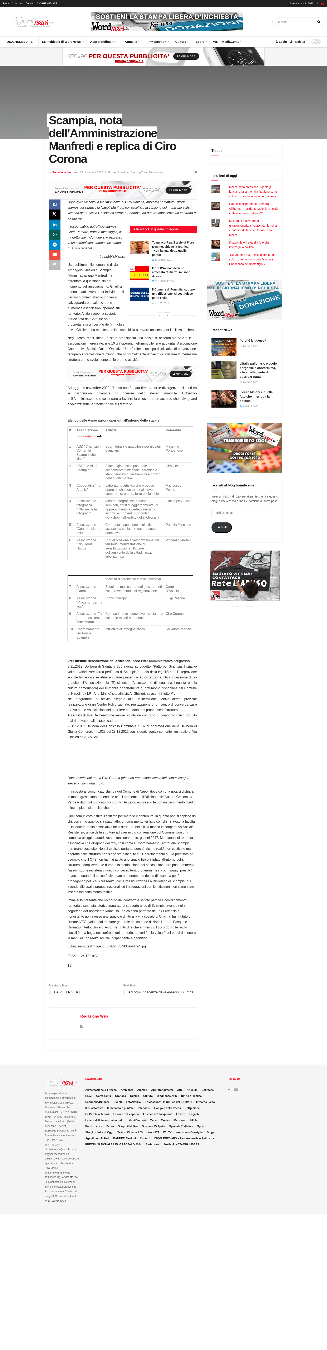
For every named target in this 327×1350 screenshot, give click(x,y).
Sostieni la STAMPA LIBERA (181, 1144)
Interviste (144, 1108)
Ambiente (127, 1089)
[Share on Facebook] (54, 205)
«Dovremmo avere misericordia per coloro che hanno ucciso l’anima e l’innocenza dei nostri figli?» (252, 259)
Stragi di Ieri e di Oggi (99, 1132)
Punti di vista (93, 1126)
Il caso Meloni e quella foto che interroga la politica (256, 396)
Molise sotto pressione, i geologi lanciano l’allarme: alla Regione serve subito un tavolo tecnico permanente (253, 191)
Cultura (182, 40)
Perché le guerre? (253, 340)
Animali (142, 1089)
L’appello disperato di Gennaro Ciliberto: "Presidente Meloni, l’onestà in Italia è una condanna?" (253, 208)
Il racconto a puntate (120, 1108)
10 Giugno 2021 (162, 302)
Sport (201, 40)
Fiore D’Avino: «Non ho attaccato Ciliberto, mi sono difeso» (171, 272)
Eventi (118, 1102)
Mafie (153, 1120)
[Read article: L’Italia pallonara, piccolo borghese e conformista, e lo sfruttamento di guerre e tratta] (223, 370)
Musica (165, 1120)
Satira (110, 1126)
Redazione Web (62, 172)
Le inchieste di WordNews (62, 40)
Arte (179, 1089)
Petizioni (179, 1120)
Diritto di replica (118, 172)
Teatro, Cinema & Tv (130, 1132)
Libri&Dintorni (137, 1120)
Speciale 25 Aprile (153, 1126)
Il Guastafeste (94, 1108)
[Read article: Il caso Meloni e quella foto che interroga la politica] (223, 399)
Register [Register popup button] (297, 41)
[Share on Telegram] (54, 245)
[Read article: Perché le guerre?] (223, 347)
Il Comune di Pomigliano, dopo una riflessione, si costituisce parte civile (173, 293)
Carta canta (103, 1095)
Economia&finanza (97, 1102)
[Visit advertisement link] (167, 21)
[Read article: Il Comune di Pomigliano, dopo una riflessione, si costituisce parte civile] (139, 294)
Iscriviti (222, 527)
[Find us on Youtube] (236, 1089)
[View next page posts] (167, 315)
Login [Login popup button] (281, 41)
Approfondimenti (104, 40)
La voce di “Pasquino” (157, 1114)
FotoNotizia (133, 1102)
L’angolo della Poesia (168, 1108)
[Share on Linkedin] (54, 225)
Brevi (88, 1095)
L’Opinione (193, 1108)
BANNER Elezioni (124, 1138)
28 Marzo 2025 (162, 260)
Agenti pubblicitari (97, 1138)
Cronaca (120, 1095)
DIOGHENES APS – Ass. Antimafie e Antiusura (184, 1138)
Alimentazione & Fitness (101, 1089)
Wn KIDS (153, 1132)
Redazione (152, 1144)
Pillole (193, 1120)
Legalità (194, 1114)
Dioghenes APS (167, 1095)
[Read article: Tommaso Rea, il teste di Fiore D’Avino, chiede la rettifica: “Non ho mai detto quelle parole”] (139, 247)
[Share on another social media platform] (54, 265)
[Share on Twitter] (54, 215)
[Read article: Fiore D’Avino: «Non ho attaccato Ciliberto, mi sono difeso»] (139, 273)
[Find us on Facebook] (229, 1089)
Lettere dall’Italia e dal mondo (104, 1120)
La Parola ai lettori (97, 1114)
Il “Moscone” (156, 41)
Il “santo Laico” (206, 1102)
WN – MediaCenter (227, 41)
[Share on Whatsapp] (54, 235)
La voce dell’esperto (126, 1114)
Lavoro (180, 1114)
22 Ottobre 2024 (163, 281)
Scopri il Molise (128, 1126)
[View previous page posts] (160, 315)
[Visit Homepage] (29, 22)
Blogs (6, 3)
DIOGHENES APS (47, 3)
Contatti (29, 3)
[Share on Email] (54, 255)
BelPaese (208, 1089)
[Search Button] (319, 22)
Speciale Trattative (181, 1126)
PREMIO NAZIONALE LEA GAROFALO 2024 (113, 1144)
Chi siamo (17, 3)
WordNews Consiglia (189, 1132)
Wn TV (167, 1132)
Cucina (134, 1095)
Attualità (132, 40)
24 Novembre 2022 (91, 172)
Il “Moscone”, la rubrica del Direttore (168, 1102)
